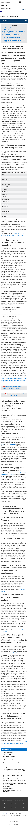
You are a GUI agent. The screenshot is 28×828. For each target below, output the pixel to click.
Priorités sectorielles (7, 754)
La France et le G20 (7, 786)
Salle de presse (4, 5)
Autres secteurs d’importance (9, 756)
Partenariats (5, 758)
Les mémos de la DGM (8, 788)
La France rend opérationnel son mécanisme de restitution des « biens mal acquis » (13, 760)
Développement (6, 749)
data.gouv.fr (16, 824)
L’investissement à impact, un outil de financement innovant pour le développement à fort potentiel (13, 36)
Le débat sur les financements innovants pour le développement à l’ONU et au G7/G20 (14, 40)
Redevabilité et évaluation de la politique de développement (12, 776)
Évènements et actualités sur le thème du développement (12, 791)
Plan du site (12, 813)
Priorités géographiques (8, 752)
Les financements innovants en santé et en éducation (14, 32)
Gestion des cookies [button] (21, 817)
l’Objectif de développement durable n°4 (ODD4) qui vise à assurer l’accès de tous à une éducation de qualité (13, 380)
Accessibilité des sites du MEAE (8, 817)
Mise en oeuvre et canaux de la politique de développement (12, 763)
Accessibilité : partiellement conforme (18, 815)
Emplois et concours (5, 2)
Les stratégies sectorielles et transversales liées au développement (14, 781)
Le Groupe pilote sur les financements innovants (14, 28)
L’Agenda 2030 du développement (10, 778)
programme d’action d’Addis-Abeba (10, 652)
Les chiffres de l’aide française (9, 773)
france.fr (10, 824)
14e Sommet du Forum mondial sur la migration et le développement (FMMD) (14, 784)
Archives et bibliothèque (6, 8)
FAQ (24, 813)
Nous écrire (18, 813)
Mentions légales (5, 815)
